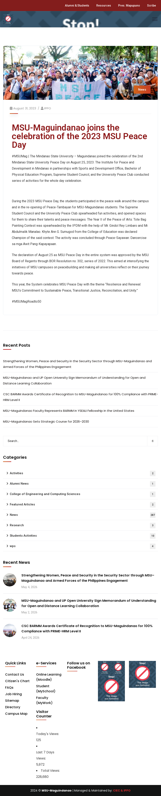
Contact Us (14, 674)
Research (82, 525)
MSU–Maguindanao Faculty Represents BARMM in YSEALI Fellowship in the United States (68, 411)
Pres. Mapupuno (129, 5)
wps (82, 546)
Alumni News (82, 484)
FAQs (9, 687)
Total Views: (51, 770)
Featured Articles (82, 504)
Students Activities (82, 536)
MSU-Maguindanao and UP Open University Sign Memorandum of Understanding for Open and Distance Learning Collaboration (74, 380)
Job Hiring (13, 694)
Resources (103, 5)
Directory (12, 707)
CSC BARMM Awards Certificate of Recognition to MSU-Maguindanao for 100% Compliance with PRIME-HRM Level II (80, 397)
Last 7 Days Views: (45, 755)
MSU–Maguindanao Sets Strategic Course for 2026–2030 (46, 421)
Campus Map (16, 713)
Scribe (151, 5)
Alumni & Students (77, 5)
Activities (82, 473)
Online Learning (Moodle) (48, 677)
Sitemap (12, 700)
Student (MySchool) (46, 689)
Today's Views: (48, 734)
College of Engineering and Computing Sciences (82, 494)
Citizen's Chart (17, 681)
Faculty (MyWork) (44, 700)
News (142, 89)
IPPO (47, 108)
